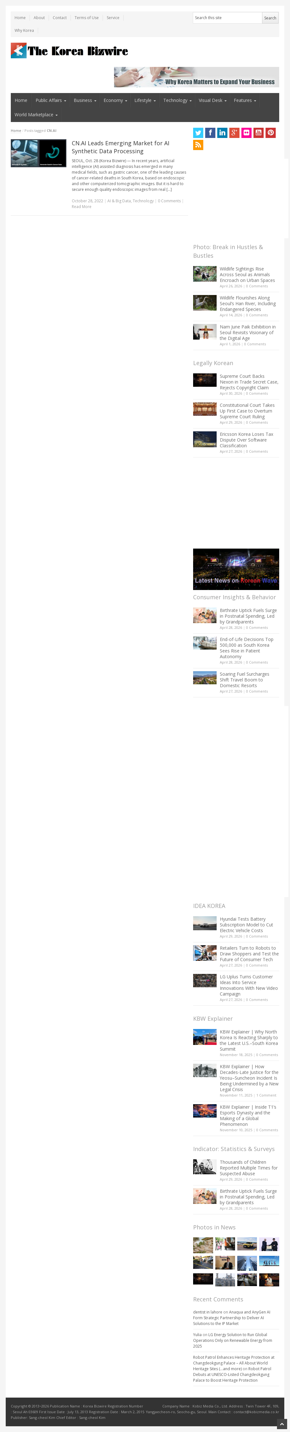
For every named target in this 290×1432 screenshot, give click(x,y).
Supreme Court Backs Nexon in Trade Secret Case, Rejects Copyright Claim (249, 382)
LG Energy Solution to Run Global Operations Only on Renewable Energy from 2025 (232, 1340)
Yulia (197, 1334)
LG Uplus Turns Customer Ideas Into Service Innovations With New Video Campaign (249, 985)
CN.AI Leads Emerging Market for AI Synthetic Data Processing (120, 147)
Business (83, 100)
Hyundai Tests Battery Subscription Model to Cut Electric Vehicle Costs (246, 924)
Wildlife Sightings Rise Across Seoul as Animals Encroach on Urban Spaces (247, 274)
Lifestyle (143, 100)
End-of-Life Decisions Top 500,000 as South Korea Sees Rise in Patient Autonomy (246, 647)
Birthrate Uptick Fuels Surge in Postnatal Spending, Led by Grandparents (248, 616)
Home (20, 17)
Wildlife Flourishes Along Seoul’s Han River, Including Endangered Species (248, 303)
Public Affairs (49, 100)
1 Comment (266, 1095)
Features (243, 100)
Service (113, 17)
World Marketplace (34, 115)
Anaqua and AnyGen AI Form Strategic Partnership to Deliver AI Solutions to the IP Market (231, 1317)
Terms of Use (87, 17)
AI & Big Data (119, 201)
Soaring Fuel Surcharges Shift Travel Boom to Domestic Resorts (244, 679)
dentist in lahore (207, 1312)
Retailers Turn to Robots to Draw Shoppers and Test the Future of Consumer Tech (249, 953)
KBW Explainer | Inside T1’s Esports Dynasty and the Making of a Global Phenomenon (248, 1115)
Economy (113, 100)
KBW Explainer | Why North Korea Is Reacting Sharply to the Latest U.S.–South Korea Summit (249, 1040)
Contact (60, 17)
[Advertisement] (240, 198)
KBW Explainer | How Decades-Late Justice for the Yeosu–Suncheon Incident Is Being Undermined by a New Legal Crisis (249, 1077)
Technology (175, 100)
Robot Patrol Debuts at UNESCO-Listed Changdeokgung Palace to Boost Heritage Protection (232, 1374)
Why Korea (24, 30)
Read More (81, 206)
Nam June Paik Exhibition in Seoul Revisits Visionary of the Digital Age (248, 332)
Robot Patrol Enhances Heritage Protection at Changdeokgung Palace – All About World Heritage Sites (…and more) (233, 1363)
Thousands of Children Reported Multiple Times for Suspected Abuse (249, 1168)
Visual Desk (210, 100)
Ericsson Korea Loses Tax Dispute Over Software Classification (246, 440)
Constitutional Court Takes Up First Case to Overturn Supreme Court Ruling (247, 411)
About (39, 17)
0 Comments (257, 286)
